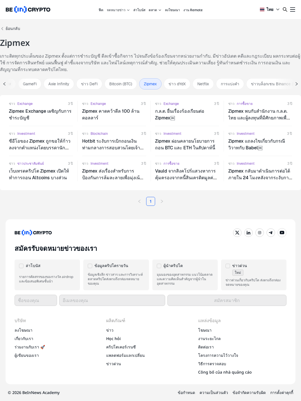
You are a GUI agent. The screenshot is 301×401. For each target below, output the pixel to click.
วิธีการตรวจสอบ (212, 363)
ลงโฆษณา (172, 10)
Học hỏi (113, 338)
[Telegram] (270, 232)
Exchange (25, 104)
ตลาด (155, 10)
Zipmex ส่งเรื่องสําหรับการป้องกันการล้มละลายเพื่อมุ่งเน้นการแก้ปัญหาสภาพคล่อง (112, 177)
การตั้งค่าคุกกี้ (281, 392)
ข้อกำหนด (186, 392)
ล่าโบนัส (139, 10)
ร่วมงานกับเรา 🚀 (30, 347)
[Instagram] (259, 232)
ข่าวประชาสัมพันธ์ (30, 163)
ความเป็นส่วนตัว (214, 392)
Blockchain (99, 133)
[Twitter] (237, 232)
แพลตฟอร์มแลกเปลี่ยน (125, 355)
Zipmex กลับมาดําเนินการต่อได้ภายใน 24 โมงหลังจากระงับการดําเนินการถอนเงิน (259, 177)
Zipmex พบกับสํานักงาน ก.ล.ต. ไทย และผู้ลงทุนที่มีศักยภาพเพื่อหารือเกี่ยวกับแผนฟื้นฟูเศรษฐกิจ (258, 118)
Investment (26, 133)
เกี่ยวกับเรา (24, 338)
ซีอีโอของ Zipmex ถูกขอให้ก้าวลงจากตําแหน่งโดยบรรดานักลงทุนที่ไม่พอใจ (39, 147)
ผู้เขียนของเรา (27, 355)
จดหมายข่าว (118, 10)
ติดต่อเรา (206, 347)
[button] (47, 275)
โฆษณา (205, 330)
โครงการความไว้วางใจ (218, 355)
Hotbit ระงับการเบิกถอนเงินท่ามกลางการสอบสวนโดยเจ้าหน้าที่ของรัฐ (111, 147)
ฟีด (101, 10)
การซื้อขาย (245, 104)
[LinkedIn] (248, 232)
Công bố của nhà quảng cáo (225, 372)
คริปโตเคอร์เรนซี (121, 347)
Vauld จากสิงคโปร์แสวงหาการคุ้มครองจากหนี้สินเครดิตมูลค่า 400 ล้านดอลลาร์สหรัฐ (185, 177)
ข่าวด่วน (113, 363)
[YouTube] (282, 232)
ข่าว (12, 104)
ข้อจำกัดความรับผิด (249, 392)
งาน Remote (193, 10)
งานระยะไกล (209, 338)
